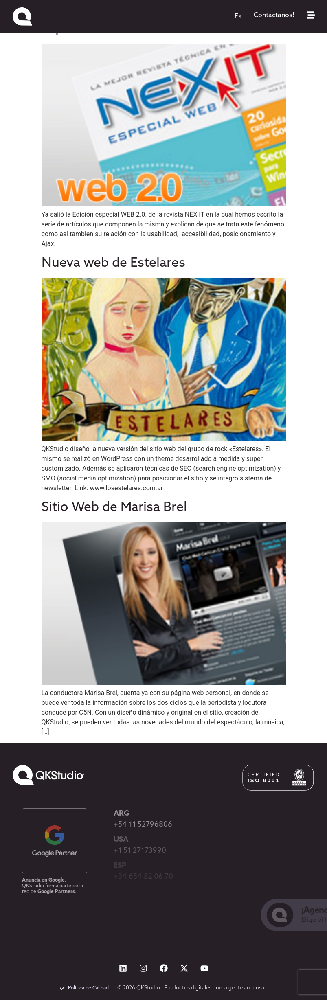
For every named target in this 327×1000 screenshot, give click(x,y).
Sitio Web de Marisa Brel (114, 507)
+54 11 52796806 (143, 825)
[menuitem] (238, 17)
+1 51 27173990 (140, 851)
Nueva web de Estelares (113, 263)
